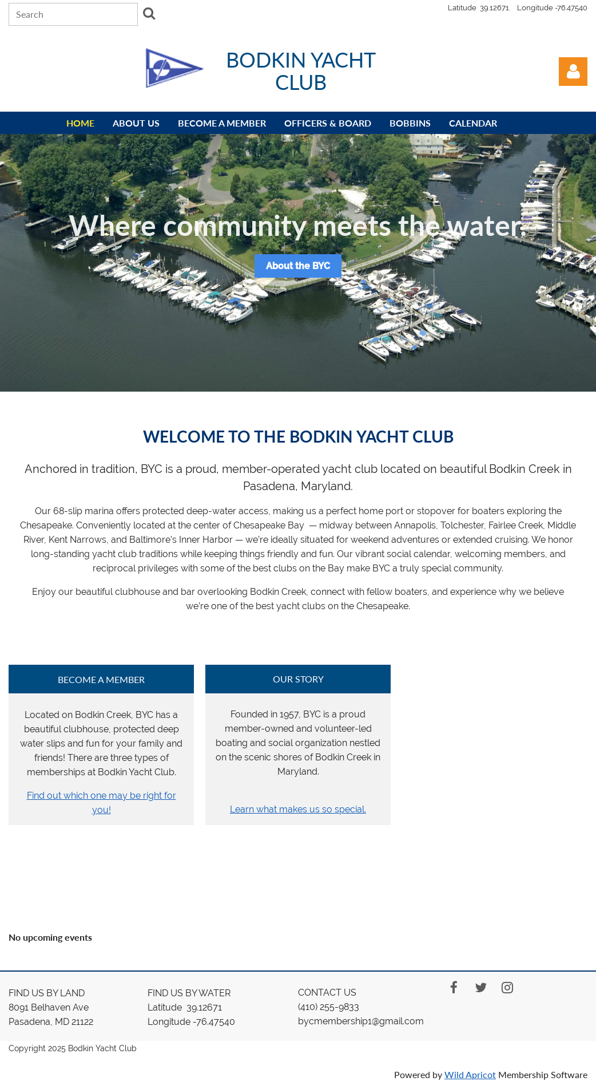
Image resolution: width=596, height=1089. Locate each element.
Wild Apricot (470, 1074)
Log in (573, 71)
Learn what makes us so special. (298, 809)
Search (148, 13)
